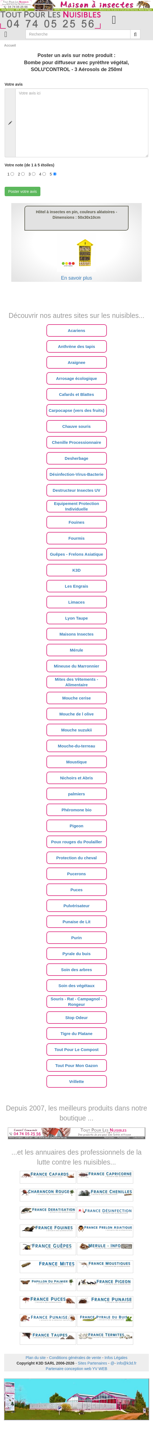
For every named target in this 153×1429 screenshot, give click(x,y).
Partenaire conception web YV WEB (76, 1368)
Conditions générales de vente (75, 1357)
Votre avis (14, 84)
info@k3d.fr (127, 1363)
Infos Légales (115, 1357)
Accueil (10, 45)
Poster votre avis (22, 191)
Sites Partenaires (92, 1363)
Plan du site (36, 1357)
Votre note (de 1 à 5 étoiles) (29, 165)
